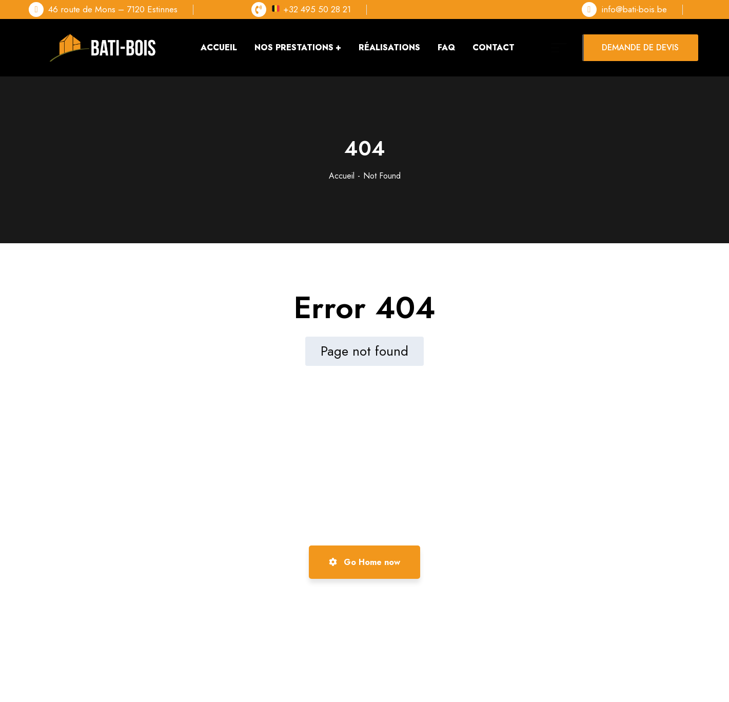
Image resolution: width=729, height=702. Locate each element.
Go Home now (364, 562)
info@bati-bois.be (634, 9)
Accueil (341, 176)
